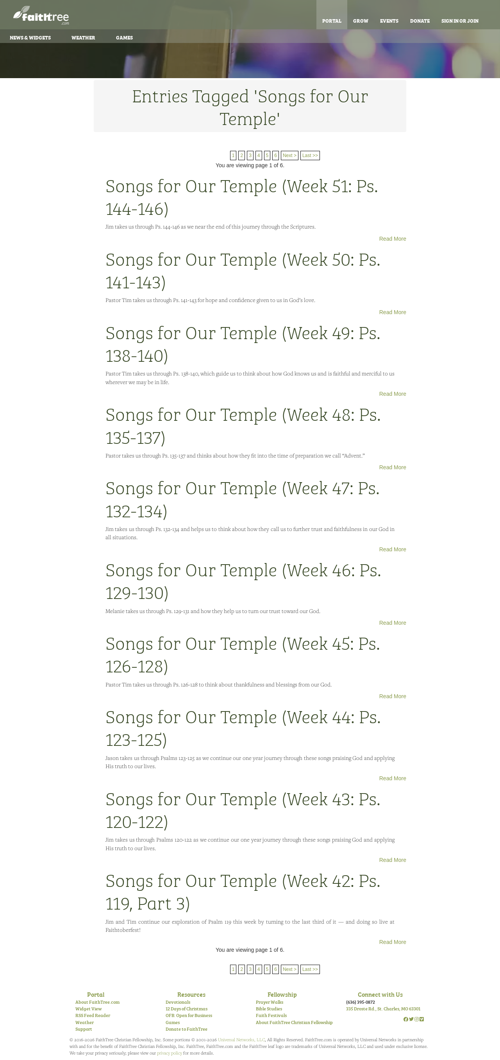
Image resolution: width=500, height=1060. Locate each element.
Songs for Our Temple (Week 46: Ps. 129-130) (243, 579)
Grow (360, 20)
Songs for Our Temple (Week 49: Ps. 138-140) (242, 342)
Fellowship (282, 994)
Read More (392, 239)
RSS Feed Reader (92, 1015)
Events (389, 20)
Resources (191, 994)
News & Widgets (30, 37)
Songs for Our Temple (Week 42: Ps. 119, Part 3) (242, 890)
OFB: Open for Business (189, 1015)
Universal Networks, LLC (241, 1039)
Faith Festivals (271, 1015)
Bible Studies (269, 1008)
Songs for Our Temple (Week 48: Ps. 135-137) (243, 424)
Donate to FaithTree (186, 1028)
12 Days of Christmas (186, 1008)
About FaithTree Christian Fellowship (294, 1022)
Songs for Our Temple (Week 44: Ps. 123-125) (243, 726)
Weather (83, 37)
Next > (289, 155)
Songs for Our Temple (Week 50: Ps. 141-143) (242, 269)
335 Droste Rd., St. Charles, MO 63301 (383, 1008)
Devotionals (178, 1001)
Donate (420, 20)
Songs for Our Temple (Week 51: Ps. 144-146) (241, 195)
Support (83, 1028)
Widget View (88, 1008)
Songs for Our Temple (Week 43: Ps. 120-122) (242, 808)
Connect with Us (380, 994)
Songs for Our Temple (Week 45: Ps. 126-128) (242, 653)
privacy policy (169, 1053)
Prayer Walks (269, 1001)
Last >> (310, 155)
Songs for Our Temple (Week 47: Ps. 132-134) (242, 497)
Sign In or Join (460, 20)
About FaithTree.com (97, 1001)
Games (124, 37)
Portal (331, 20)
